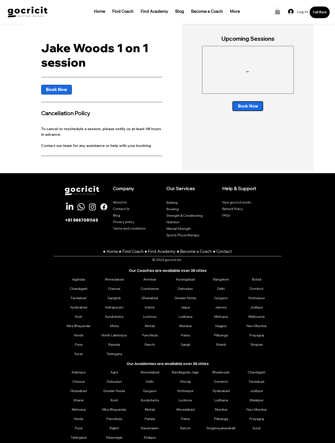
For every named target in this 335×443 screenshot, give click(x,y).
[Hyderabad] (78, 307)
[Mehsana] (221, 316)
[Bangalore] (221, 279)
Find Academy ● (164, 251)
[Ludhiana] (185, 316)
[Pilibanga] (221, 335)
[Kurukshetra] (114, 316)
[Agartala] (78, 279)
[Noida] (78, 335)
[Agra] (114, 372)
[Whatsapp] (81, 206)
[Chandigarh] (78, 288)
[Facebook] (103, 206)
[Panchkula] (149, 335)
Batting (172, 202)
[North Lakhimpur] (114, 335)
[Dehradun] (185, 288)
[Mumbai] (185, 326)
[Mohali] (149, 326)
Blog (116, 215)
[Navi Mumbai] (256, 326)
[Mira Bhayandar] (78, 326)
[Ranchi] (149, 344)
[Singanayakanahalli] (221, 428)
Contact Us (121, 209)
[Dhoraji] (185, 381)
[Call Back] (320, 12)
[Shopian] (256, 344)
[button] (277, 11)
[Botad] (256, 279)
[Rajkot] (114, 428)
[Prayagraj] (256, 335)
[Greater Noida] (185, 298)
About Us (120, 202)
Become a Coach (196, 251)
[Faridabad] (78, 298)
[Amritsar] (149, 279)
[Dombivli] (256, 288)
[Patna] (185, 335)
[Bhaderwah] (221, 372)
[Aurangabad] (185, 279)
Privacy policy (123, 222)
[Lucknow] (149, 316)
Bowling (172, 209)
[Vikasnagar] (114, 437)
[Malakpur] (256, 400)
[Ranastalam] (149, 428)
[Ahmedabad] (114, 279)
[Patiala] (149, 418)
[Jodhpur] (256, 307)
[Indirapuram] (114, 307)
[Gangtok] (114, 298)
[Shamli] (221, 344)
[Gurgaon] (221, 298)
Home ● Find (119, 251)
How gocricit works (236, 202)
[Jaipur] (185, 307)
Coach (138, 251)
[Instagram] (92, 206)
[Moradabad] (185, 409)
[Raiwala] (114, 344)
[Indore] (149, 307)
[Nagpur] (221, 326)
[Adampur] (78, 372)
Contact (224, 251)
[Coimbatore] (149, 288)
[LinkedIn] (69, 206)
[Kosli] (78, 316)
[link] (56, 90)
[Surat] (78, 354)
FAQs (226, 215)
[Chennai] (114, 288)
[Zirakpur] (149, 437)
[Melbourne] (256, 316)
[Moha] (114, 326)
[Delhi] (221, 288)
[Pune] (78, 344)
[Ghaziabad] (149, 298)
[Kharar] (78, 400)
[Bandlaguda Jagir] (185, 372)
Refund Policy (232, 209)
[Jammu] (221, 307)
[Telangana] (114, 354)
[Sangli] (185, 344)
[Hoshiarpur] (256, 298)
